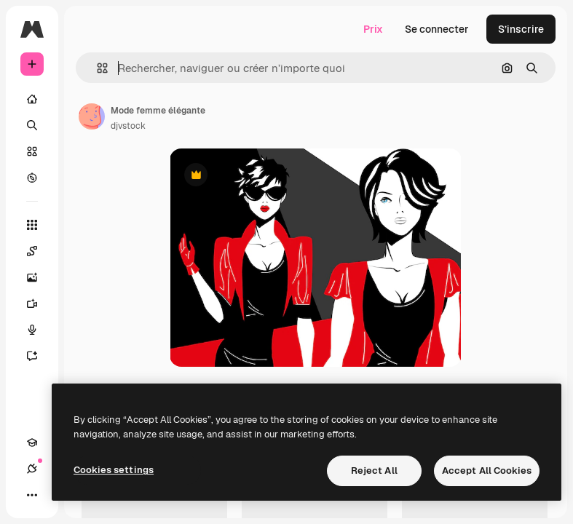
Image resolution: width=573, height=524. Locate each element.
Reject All (374, 470)
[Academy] (32, 442)
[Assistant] (39, 356)
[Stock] (32, 151)
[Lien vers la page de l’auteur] (92, 116)
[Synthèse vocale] (39, 329)
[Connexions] (32, 468)
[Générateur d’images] (39, 277)
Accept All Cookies (486, 470)
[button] (96, 68)
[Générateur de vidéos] (39, 303)
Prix (373, 29)
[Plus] (32, 495)
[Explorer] (32, 177)
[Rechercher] (32, 125)
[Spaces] (39, 251)
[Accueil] (32, 99)
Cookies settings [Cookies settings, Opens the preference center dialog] (114, 470)
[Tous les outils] (32, 225)
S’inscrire (521, 29)
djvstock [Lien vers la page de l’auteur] (128, 126)
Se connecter (437, 29)
